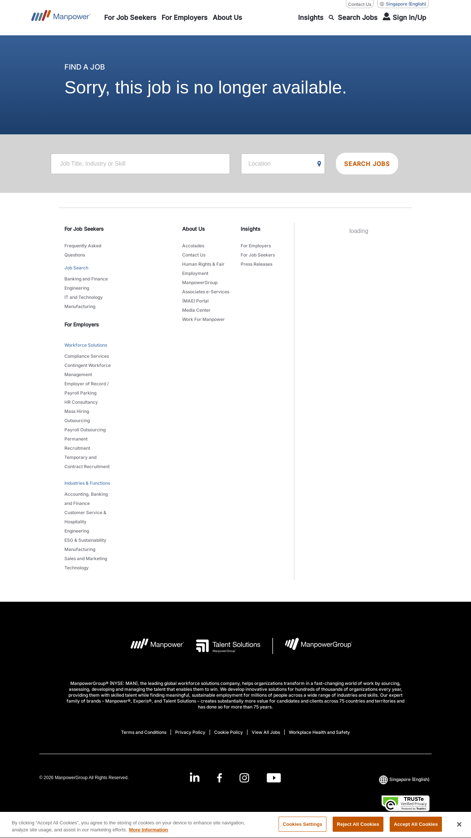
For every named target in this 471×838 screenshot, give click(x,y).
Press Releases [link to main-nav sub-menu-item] (256, 264)
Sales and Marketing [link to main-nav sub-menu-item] (85, 558)
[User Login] (404, 17)
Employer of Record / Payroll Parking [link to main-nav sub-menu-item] (86, 388)
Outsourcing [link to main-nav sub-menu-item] (77, 420)
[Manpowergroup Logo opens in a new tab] (312, 646)
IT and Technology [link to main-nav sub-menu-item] (83, 297)
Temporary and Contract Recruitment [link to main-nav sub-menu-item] (87, 462)
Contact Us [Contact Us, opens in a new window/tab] (359, 4)
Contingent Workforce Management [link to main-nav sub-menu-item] (87, 370)
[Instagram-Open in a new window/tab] (244, 777)
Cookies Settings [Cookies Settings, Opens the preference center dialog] (302, 828)
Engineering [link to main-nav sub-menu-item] (76, 288)
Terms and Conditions (143, 732)
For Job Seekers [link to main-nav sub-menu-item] (258, 255)
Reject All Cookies (358, 828)
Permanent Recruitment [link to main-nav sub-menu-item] (77, 443)
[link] (235, 777)
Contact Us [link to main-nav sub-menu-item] (193, 255)
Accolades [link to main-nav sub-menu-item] (193, 245)
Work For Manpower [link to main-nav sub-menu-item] (203, 319)
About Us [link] (193, 229)
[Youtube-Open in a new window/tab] (274, 777)
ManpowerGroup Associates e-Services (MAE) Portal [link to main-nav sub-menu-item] (205, 292)
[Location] (283, 163)
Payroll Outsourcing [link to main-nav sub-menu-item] (85, 429)
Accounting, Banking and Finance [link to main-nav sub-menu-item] (86, 498)
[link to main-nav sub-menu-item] (130, 17)
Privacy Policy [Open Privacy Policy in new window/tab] (190, 732)
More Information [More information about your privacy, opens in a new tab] (148, 834)
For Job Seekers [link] (84, 229)
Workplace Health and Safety (319, 732)
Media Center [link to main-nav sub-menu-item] (196, 310)
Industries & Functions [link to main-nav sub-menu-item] (87, 483)
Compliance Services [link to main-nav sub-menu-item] (86, 356)
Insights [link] (251, 229)
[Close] (459, 828)
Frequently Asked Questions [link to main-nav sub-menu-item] (82, 250)
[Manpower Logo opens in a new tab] (152, 646)
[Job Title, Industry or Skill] (140, 163)
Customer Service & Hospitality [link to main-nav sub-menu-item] (85, 517)
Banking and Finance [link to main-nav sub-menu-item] (86, 279)
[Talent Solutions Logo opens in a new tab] (222, 646)
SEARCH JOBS (367, 163)
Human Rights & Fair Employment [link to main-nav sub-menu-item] (203, 268)
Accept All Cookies (416, 828)
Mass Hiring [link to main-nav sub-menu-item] (76, 411)
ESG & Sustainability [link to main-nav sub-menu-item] (85, 540)
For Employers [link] (81, 324)
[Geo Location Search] (319, 164)
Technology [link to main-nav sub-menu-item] (76, 567)
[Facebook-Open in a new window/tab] (219, 777)
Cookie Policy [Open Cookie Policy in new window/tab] (228, 732)
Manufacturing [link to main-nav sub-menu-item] (79, 306)
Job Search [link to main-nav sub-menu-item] (76, 268)
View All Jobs (266, 732)
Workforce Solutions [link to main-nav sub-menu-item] (85, 345)
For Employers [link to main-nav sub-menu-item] (256, 245)
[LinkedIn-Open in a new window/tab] (194, 777)
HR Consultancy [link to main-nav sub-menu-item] (81, 402)
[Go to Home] (61, 17)
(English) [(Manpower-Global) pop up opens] (403, 4)
